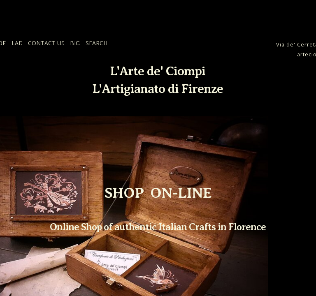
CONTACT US (46, 43)
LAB (17, 43)
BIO (75, 43)
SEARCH (96, 43)
